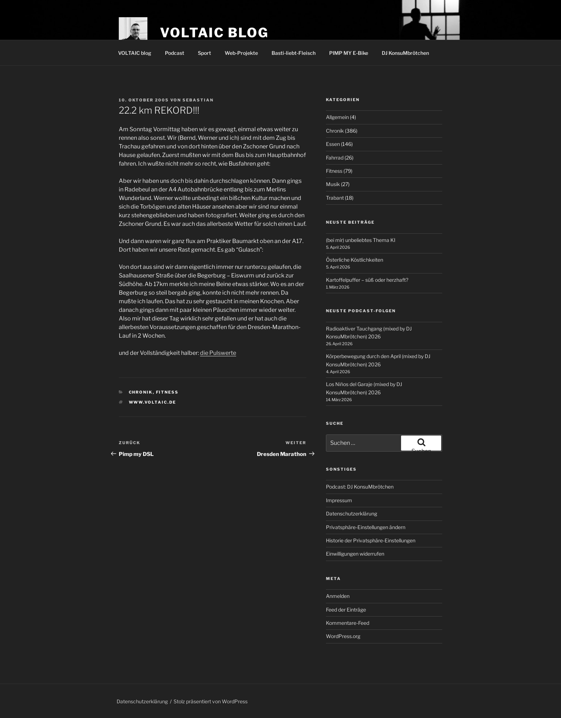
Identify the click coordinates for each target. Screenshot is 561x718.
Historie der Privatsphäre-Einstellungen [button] (370, 540)
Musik (333, 184)
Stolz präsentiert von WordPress (211, 701)
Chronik (141, 392)
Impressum (339, 500)
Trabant (335, 198)
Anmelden (338, 596)
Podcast (174, 53)
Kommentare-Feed (347, 623)
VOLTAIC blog (214, 33)
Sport (204, 53)
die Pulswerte (218, 353)
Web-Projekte (241, 53)
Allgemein (337, 117)
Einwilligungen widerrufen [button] (355, 554)
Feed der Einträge (346, 610)
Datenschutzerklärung (351, 513)
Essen (333, 144)
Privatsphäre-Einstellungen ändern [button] (365, 527)
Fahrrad (334, 157)
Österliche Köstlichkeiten (354, 260)
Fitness (167, 392)
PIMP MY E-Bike (348, 53)
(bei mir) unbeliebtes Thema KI (360, 240)
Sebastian (198, 100)
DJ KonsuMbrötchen (405, 53)
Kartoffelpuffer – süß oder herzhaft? (367, 280)
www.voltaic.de (152, 402)
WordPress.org (343, 636)
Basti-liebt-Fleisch (294, 53)
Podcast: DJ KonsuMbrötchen (360, 487)
